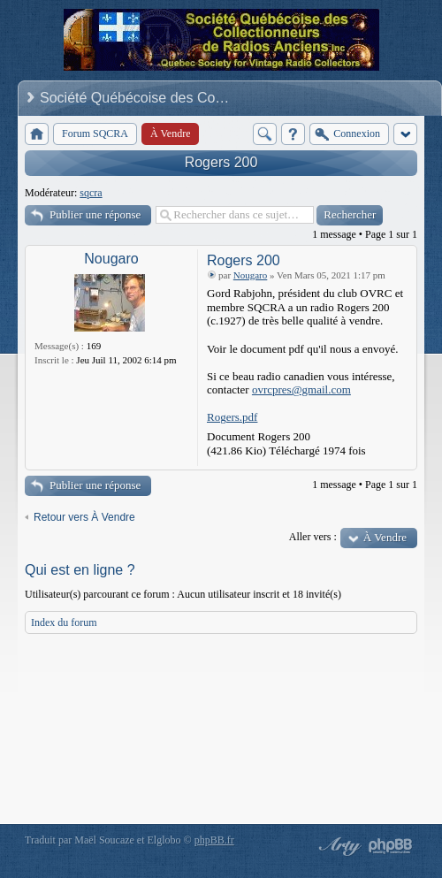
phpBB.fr (214, 840)
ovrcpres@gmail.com (301, 389)
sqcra (91, 193)
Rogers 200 (221, 162)
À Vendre (385, 537)
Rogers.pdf (232, 417)
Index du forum (64, 622)
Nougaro (111, 258)
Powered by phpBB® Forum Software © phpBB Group (390, 846)
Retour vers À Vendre (84, 517)
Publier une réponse (95, 214)
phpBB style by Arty (337, 846)
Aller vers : (313, 537)
